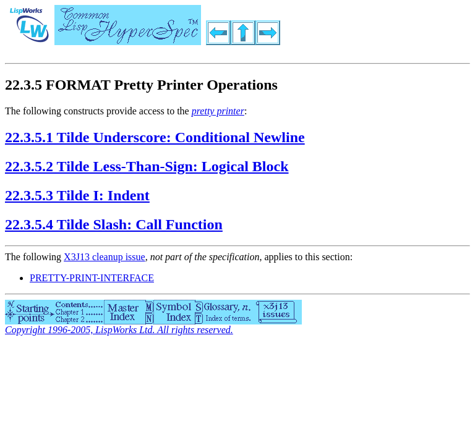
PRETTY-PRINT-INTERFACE (92, 278)
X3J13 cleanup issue (104, 257)
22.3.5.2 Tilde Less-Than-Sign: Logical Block (147, 166)
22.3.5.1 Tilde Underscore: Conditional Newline (155, 137)
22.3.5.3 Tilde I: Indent (77, 195)
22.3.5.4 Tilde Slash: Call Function (114, 224)
